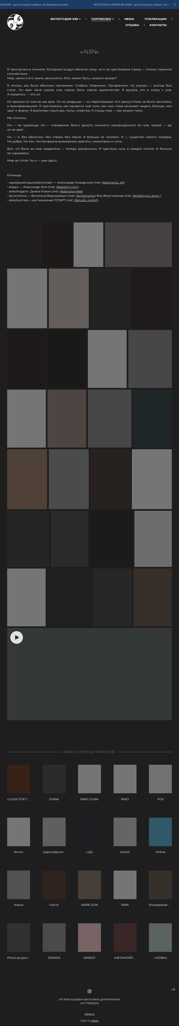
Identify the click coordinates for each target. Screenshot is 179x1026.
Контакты (158, 25)
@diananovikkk (71, 191)
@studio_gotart (85, 200)
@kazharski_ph (113, 182)
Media (129, 19)
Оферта (89, 1022)
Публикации (156, 19)
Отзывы (132, 25)
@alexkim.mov (67, 187)
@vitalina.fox (85, 196)
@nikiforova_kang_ (146, 196)
